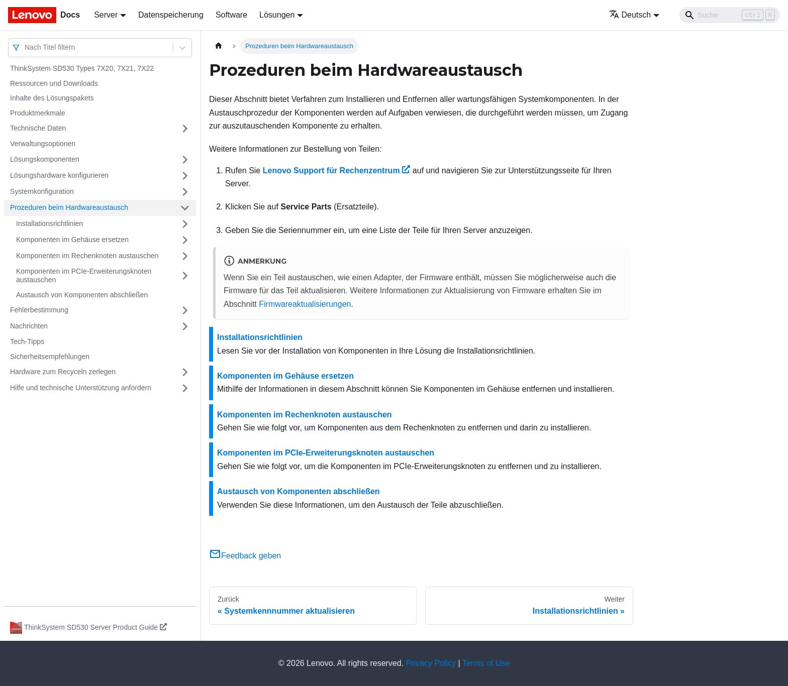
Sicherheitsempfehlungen (49, 357)
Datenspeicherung (171, 15)
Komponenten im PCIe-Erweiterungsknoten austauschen (83, 275)
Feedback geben (245, 555)
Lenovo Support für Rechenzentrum (337, 170)
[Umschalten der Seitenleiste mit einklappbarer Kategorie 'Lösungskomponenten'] (185, 160)
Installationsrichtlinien (49, 223)
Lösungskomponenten (44, 159)
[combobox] (26, 47)
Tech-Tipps (27, 341)
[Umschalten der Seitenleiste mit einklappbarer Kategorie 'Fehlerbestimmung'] (185, 310)
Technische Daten (38, 128)
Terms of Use (486, 663)
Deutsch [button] (630, 15)
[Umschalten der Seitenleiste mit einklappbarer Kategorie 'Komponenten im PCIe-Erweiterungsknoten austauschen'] (185, 276)
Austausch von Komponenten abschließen (82, 295)
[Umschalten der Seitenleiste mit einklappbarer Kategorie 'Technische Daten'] (185, 129)
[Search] (729, 15)
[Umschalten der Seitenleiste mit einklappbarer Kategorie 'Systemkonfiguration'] (185, 192)
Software (231, 15)
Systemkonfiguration (42, 191)
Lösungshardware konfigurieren (59, 175)
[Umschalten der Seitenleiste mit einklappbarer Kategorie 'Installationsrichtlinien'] (185, 224)
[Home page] (218, 46)
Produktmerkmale (37, 113)
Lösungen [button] (276, 15)
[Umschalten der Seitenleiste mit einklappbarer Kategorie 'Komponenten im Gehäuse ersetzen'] (185, 240)
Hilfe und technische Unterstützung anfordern (80, 388)
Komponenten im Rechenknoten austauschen (87, 256)
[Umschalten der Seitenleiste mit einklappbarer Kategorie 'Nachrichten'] (185, 326)
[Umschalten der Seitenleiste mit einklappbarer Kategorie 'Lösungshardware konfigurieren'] (185, 176)
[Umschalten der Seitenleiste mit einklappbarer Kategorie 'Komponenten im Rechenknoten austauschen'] (185, 256)
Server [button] (106, 15)
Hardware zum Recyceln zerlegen (63, 372)
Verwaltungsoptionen (42, 144)
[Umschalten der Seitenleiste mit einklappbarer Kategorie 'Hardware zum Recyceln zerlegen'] (185, 372)
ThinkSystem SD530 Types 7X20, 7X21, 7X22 (82, 68)
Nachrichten (29, 326)
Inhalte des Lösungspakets (52, 98)
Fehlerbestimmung (39, 310)
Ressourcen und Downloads (54, 83)
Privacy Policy (431, 663)
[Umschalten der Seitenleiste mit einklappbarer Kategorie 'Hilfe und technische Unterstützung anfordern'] (185, 388)
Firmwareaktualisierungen (305, 304)
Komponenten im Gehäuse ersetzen (72, 240)
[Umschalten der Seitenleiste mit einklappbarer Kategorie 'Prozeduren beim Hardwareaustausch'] (185, 208)
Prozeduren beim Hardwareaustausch (69, 207)
